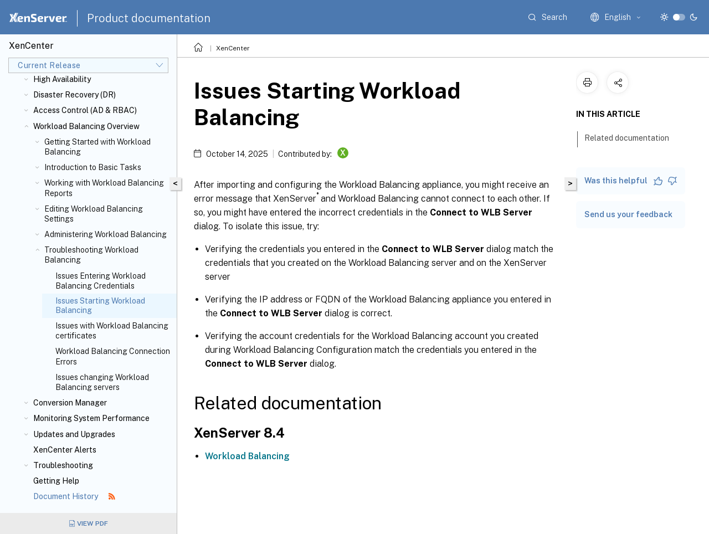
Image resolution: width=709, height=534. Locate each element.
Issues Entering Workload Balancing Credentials (100, 280)
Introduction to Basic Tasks (92, 167)
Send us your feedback (628, 214)
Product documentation (148, 18)
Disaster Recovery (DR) (74, 94)
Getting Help (56, 480)
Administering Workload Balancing (105, 234)
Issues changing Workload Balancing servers (102, 382)
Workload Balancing (247, 456)
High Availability (62, 79)
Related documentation (632, 136)
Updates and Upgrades (74, 434)
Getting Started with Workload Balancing (97, 146)
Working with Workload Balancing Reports (104, 187)
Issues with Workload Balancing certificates (111, 330)
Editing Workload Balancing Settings (93, 213)
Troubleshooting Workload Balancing (91, 254)
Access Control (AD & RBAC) (85, 110)
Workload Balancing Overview (86, 126)
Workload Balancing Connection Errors (112, 356)
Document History (74, 496)
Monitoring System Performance (91, 418)
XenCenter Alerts (64, 449)
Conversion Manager (70, 402)
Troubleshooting (63, 465)
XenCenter (233, 48)
